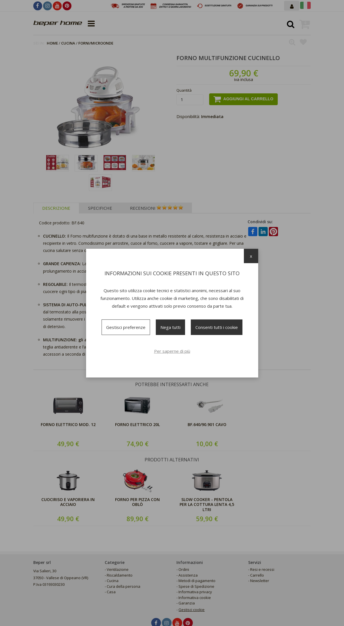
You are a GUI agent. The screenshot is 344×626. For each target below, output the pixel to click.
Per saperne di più (172, 351)
